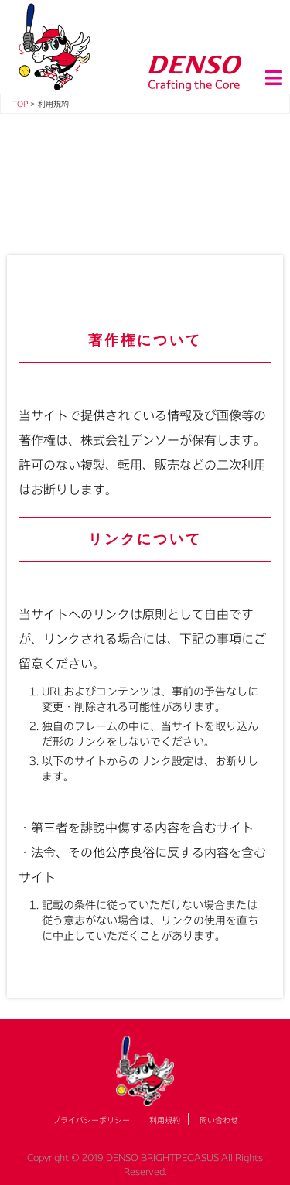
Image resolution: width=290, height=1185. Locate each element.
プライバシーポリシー (91, 1120)
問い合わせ (219, 1120)
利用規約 (164, 1120)
